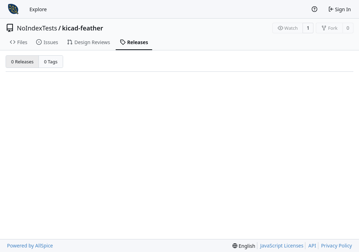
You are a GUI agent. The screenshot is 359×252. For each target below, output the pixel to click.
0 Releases (22, 61)
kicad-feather (82, 27)
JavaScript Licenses (281, 245)
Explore (38, 9)
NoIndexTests (37, 27)
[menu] (243, 246)
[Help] (314, 9)
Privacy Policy (336, 245)
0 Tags (51, 61)
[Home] (13, 9)
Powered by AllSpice (30, 245)
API (312, 245)
